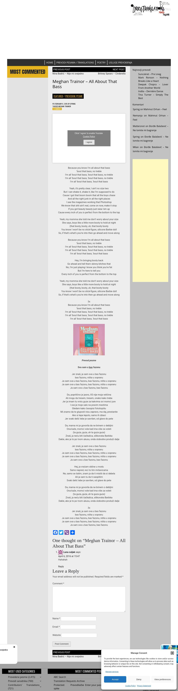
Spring (73, 104)
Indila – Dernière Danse (150, 91)
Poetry (101, 62)
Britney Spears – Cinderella (112, 73)
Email (56, 626)
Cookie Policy (130, 686)
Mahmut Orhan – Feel (155, 109)
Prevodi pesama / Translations (75, 62)
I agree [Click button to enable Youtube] (89, 142)
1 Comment (57, 109)
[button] (172, 653)
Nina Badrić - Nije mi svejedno (34, 650)
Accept (115, 679)
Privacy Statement (144, 686)
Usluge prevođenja (120, 62)
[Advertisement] (89, 38)
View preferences (162, 679)
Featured (58, 96)
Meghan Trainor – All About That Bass (84, 83)
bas (91, 367)
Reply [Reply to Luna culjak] (61, 566)
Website (56, 635)
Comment (58, 583)
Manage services (112, 672)
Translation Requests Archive (69, 681)
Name (56, 618)
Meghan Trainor (64, 106)
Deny (138, 679)
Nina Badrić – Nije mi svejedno (68, 73)
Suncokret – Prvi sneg (149, 74)
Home (49, 62)
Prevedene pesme (74, 96)
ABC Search (60, 677)
